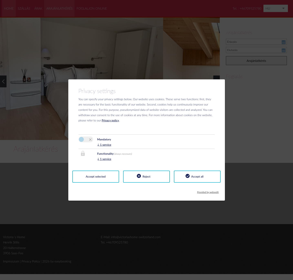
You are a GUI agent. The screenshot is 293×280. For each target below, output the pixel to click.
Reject (146, 176)
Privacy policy (110, 120)
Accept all (197, 176)
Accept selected (96, 176)
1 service (104, 144)
